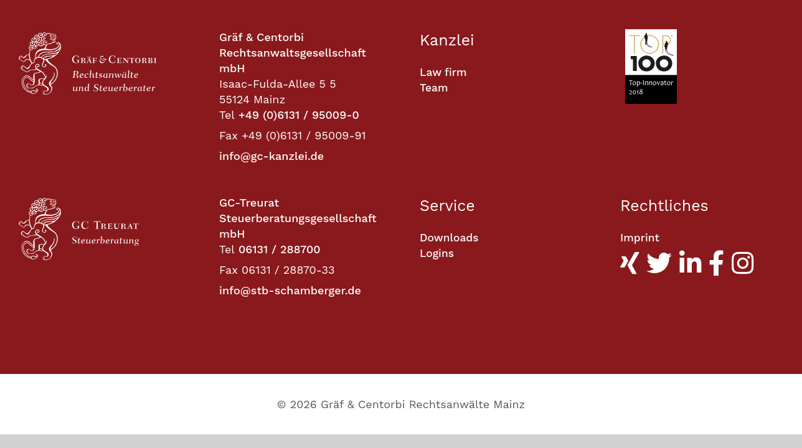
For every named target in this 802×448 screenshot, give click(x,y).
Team (434, 88)
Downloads (450, 238)
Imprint (640, 238)
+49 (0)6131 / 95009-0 (298, 114)
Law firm (444, 72)
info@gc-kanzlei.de (271, 155)
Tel (227, 114)
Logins (437, 253)
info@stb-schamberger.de (290, 290)
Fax (228, 135)
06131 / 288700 (279, 249)
